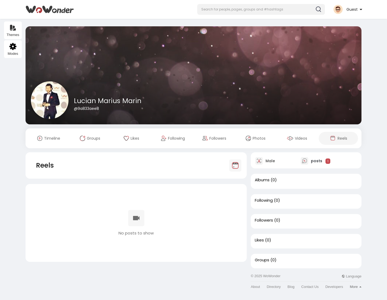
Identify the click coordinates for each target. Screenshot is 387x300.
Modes (13, 49)
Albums (262, 180)
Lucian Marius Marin (107, 101)
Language (351, 276)
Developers (334, 286)
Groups (262, 260)
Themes (13, 30)
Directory (274, 286)
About (255, 286)
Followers (264, 220)
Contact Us (309, 286)
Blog (291, 286)
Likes (259, 240)
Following (264, 200)
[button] (261, 9)
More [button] (355, 287)
